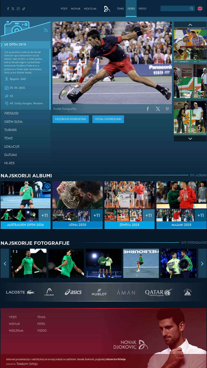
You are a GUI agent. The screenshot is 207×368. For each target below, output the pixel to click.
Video (142, 8)
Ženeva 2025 (129, 225)
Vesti (64, 8)
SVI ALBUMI (198, 175)
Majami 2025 (181, 225)
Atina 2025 (77, 225)
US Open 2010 (15, 44)
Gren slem (13, 122)
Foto (131, 8)
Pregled (11, 113)
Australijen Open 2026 (25, 225)
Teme (8, 138)
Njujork (14, 79)
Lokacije (11, 147)
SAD (23, 79)
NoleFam (90, 8)
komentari (70, 119)
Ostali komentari (108, 119)
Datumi (10, 155)
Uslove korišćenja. (115, 359)
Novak (75, 8)
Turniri (10, 130)
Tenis (120, 8)
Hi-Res (9, 163)
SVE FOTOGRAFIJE (194, 242)
